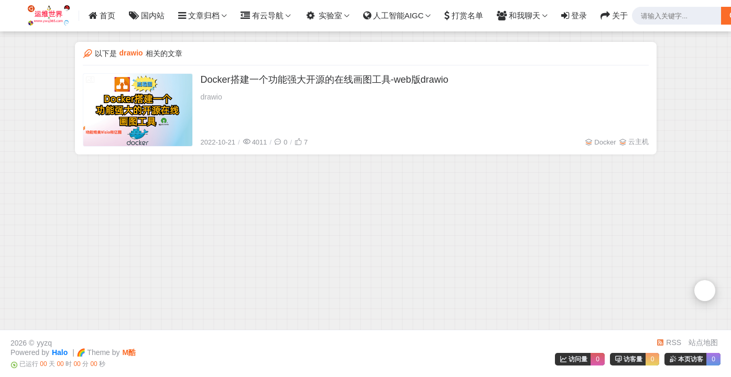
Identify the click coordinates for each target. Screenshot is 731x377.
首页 (102, 15)
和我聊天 (518, 15)
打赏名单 (463, 15)
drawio (211, 97)
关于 (614, 15)
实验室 (322, 15)
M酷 (129, 352)
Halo (60, 352)
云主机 (638, 142)
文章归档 (199, 15)
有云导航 (262, 15)
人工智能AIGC (393, 15)
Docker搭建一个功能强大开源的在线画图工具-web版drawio (325, 79)
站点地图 (703, 342)
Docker (605, 142)
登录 (574, 15)
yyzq (44, 343)
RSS (669, 342)
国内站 (147, 15)
